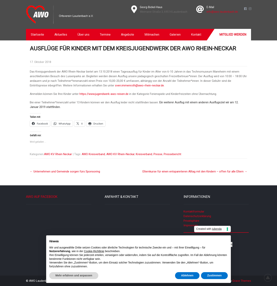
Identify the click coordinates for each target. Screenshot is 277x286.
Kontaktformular (194, 211)
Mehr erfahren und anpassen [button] (73, 275)
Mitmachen (151, 34)
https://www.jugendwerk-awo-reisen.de (103, 94)
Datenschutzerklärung (197, 216)
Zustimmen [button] (214, 275)
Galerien (175, 34)
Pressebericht (172, 154)
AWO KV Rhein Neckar (58, 154)
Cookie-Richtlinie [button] (94, 251)
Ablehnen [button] (187, 275)
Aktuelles (60, 34)
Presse (158, 154)
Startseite (37, 34)
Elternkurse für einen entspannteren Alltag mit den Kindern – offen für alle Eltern (195, 171)
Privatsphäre (191, 220)
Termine (105, 34)
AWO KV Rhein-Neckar (120, 154)
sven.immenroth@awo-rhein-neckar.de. (139, 85)
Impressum (191, 225)
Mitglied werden (232, 34)
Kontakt (196, 34)
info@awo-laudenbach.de (222, 11)
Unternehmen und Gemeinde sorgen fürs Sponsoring (65, 171)
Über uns (83, 34)
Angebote (127, 34)
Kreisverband (144, 154)
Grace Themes (241, 281)
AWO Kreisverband (93, 154)
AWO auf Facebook (42, 197)
